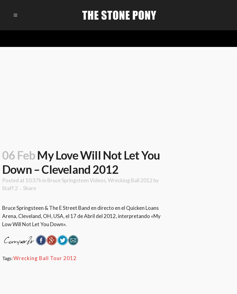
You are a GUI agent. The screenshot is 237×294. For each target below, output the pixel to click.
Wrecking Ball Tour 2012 (45, 258)
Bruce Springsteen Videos (76, 180)
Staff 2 (10, 188)
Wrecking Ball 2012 (130, 180)
